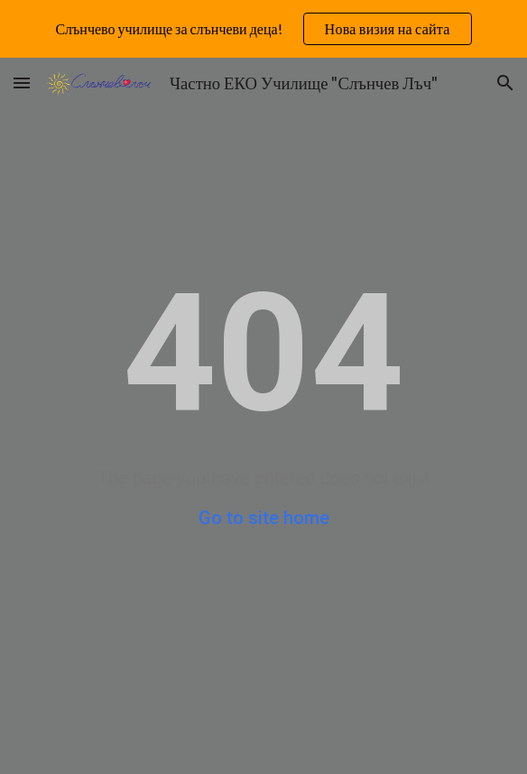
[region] (263, 29)
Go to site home (264, 518)
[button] (21, 82)
